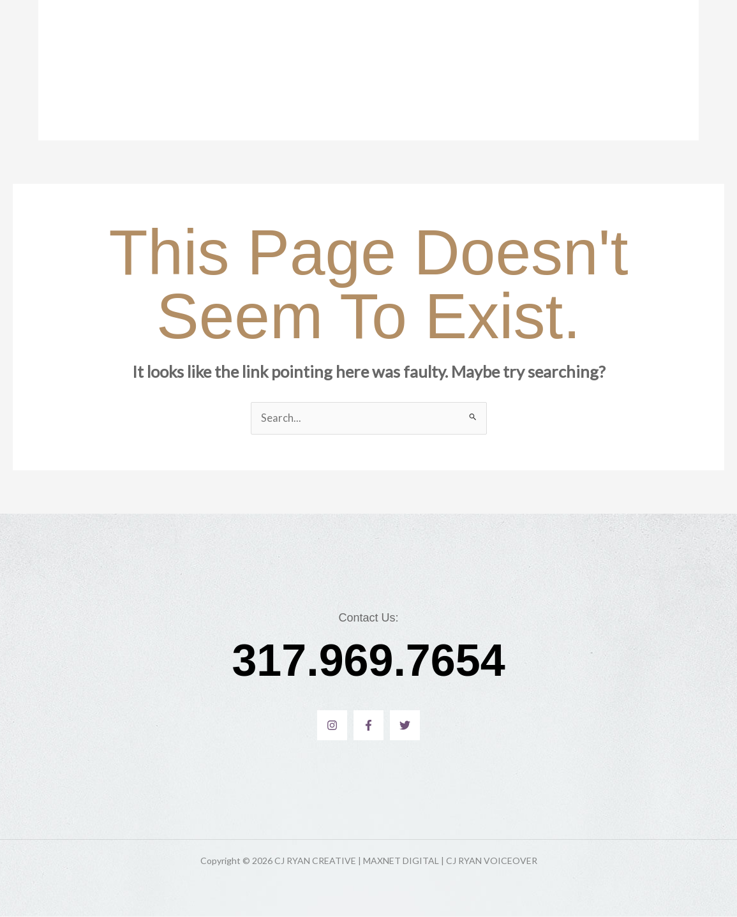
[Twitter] (405, 726)
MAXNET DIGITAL (442, 70)
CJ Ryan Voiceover (347, 70)
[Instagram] (332, 726)
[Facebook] (368, 726)
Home (273, 70)
